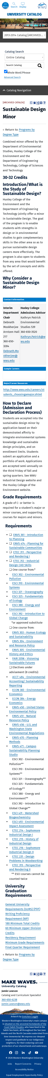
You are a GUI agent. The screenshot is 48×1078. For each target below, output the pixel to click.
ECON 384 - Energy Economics (22, 700)
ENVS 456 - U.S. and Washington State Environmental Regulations (26, 729)
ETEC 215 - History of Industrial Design (23, 841)
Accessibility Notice (24, 1069)
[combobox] (24, 35)
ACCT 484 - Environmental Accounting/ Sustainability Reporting (27, 681)
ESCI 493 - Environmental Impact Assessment (26, 824)
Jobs (10, 1064)
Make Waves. (19, 982)
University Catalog (24, 14)
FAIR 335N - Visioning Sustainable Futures (24, 660)
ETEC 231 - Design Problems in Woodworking (25, 858)
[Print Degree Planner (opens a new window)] (31, 102)
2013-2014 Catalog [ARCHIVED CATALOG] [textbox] (25, 35)
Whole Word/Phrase (18, 72)
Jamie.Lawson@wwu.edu (16, 1003)
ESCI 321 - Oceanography (27, 592)
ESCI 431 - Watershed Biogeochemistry (24, 815)
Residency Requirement (20, 937)
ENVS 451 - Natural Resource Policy (22, 718)
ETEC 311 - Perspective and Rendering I (25, 554)
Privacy (37, 1064)
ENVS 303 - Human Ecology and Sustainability (27, 634)
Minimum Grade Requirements (24, 942)
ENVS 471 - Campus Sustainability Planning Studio (24, 750)
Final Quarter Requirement (22, 947)
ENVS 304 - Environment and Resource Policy (26, 643)
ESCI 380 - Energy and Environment (24, 607)
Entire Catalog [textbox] (15, 57)
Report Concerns (23, 1064)
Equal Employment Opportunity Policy (24, 1075)
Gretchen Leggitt (30, 1016)
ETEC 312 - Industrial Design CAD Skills (24, 563)
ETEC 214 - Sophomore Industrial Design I (24, 832)
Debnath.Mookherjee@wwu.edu (11, 355)
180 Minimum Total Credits (22, 923)
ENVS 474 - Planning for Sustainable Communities (26, 545)
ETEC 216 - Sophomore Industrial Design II (24, 850)
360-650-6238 (9, 999)
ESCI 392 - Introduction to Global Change (27, 616)
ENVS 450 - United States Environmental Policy (26, 709)
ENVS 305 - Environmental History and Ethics (27, 652)
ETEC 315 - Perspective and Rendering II (25, 867)
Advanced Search (12, 77)
